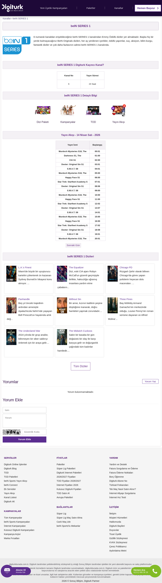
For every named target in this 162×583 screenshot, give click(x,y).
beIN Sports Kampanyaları (17, 522)
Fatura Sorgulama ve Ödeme (123, 468)
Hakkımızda (115, 522)
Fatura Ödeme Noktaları (121, 472)
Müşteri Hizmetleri (118, 517)
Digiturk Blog (10, 468)
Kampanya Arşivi (12, 534)
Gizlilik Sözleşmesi (118, 538)
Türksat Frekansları (118, 485)
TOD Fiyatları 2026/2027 (69, 481)
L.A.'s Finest (24, 267)
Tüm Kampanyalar (13, 517)
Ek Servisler (10, 489)
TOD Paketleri (11, 477)
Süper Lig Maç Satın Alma (69, 517)
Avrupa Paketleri (65, 497)
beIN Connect (11, 485)
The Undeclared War (29, 330)
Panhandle (24, 299)
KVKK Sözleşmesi (118, 542)
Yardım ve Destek (118, 464)
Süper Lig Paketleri (66, 468)
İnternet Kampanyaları (15, 526)
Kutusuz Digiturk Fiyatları (69, 489)
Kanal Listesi (10, 497)
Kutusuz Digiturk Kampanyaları (19, 530)
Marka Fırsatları (11, 538)
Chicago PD (126, 267)
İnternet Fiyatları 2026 (67, 485)
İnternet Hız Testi (117, 497)
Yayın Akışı (9, 493)
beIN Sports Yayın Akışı (15, 481)
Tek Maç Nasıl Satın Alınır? (122, 489)
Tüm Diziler (80, 366)
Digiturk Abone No (118, 481)
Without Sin (75, 299)
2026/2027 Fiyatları (66, 477)
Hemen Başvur (148, 8)
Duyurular (114, 530)
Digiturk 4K (9, 501)
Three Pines (126, 299)
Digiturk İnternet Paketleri (69, 472)
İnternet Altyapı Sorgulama (122, 493)
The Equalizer (76, 267)
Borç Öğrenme (116, 477)
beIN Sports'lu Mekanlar (68, 526)
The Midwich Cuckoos (80, 330)
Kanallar (118, 8)
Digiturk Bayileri (117, 526)
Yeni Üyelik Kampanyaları (53, 8)
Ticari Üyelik (115, 534)
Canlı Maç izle (64, 522)
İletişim (112, 513)
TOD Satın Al (63, 493)
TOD (6, 472)
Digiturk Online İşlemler (15, 464)
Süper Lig (61, 513)
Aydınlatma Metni (117, 550)
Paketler (90, 8)
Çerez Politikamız (118, 546)
